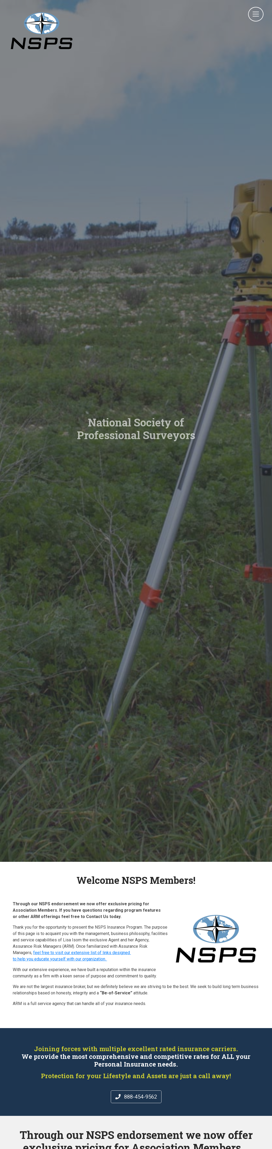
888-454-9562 (136, 1097)
